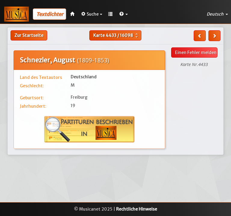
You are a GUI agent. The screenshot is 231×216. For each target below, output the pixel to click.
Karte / (116, 35)
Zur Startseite (28, 35)
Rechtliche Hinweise (136, 209)
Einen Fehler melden (196, 52)
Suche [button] (91, 14)
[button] (123, 14)
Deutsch (217, 14)
